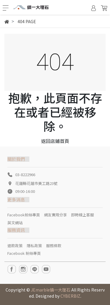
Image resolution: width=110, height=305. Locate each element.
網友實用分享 (55, 215)
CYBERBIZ (70, 296)
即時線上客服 (82, 215)
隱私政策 (34, 245)
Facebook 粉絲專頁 (24, 253)
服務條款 (53, 245)
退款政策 (15, 245)
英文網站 (15, 222)
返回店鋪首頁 (55, 140)
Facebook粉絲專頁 (23, 215)
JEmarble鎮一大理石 (50, 290)
